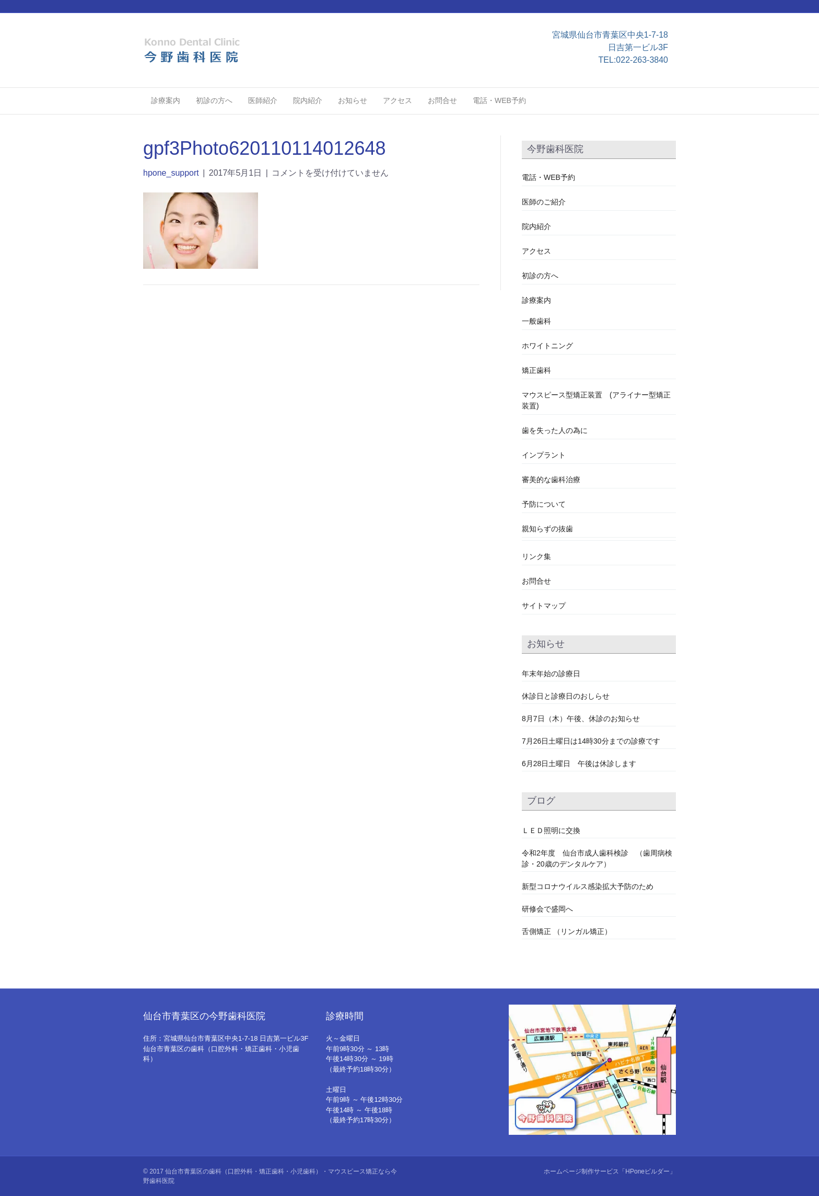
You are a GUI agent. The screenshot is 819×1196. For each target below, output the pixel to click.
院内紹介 (307, 100)
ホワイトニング (547, 345)
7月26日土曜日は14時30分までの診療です (591, 741)
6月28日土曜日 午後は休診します (579, 763)
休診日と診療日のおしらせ (566, 696)
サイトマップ (544, 605)
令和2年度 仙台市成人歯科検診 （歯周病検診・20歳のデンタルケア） (597, 858)
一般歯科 (536, 321)
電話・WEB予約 (499, 100)
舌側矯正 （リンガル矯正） (567, 931)
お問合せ (442, 100)
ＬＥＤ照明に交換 (551, 830)
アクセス (397, 100)
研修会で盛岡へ (547, 909)
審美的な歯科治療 (551, 479)
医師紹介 (262, 100)
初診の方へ (214, 100)
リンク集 (536, 556)
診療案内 (165, 100)
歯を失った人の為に (555, 430)
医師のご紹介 (544, 202)
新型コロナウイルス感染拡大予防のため (587, 886)
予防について (544, 504)
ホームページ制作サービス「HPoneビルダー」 (610, 1171)
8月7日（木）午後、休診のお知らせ (581, 718)
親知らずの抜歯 (547, 529)
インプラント (544, 455)
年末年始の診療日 (551, 673)
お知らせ (352, 100)
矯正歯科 (536, 370)
